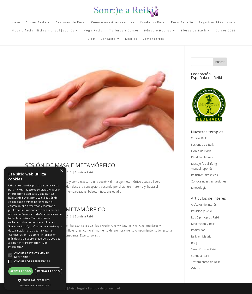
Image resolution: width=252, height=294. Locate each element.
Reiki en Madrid (201, 236)
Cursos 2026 (225, 30)
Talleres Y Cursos (124, 30)
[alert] (35, 228)
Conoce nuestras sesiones (112, 22)
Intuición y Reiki (201, 211)
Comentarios (153, 39)
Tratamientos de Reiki (205, 262)
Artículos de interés (204, 204)
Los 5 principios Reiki (205, 217)
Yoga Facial (94, 30)
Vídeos (195, 268)
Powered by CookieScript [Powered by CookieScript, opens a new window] (35, 285)
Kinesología (198, 188)
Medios (131, 39)
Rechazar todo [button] (48, 271)
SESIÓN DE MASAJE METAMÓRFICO (70, 165)
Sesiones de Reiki (71, 22)
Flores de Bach (193, 30)
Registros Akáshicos (216, 22)
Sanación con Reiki (203, 249)
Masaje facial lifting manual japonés (43, 30)
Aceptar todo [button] (20, 271)
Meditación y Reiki (203, 224)
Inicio (15, 22)
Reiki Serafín (182, 22)
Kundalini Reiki (153, 22)
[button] (10, 255)
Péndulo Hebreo (158, 30)
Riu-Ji (194, 243)
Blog (91, 39)
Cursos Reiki (36, 22)
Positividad (198, 230)
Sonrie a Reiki (84, 172)
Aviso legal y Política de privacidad (94, 288)
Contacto (108, 39)
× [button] (61, 171)
